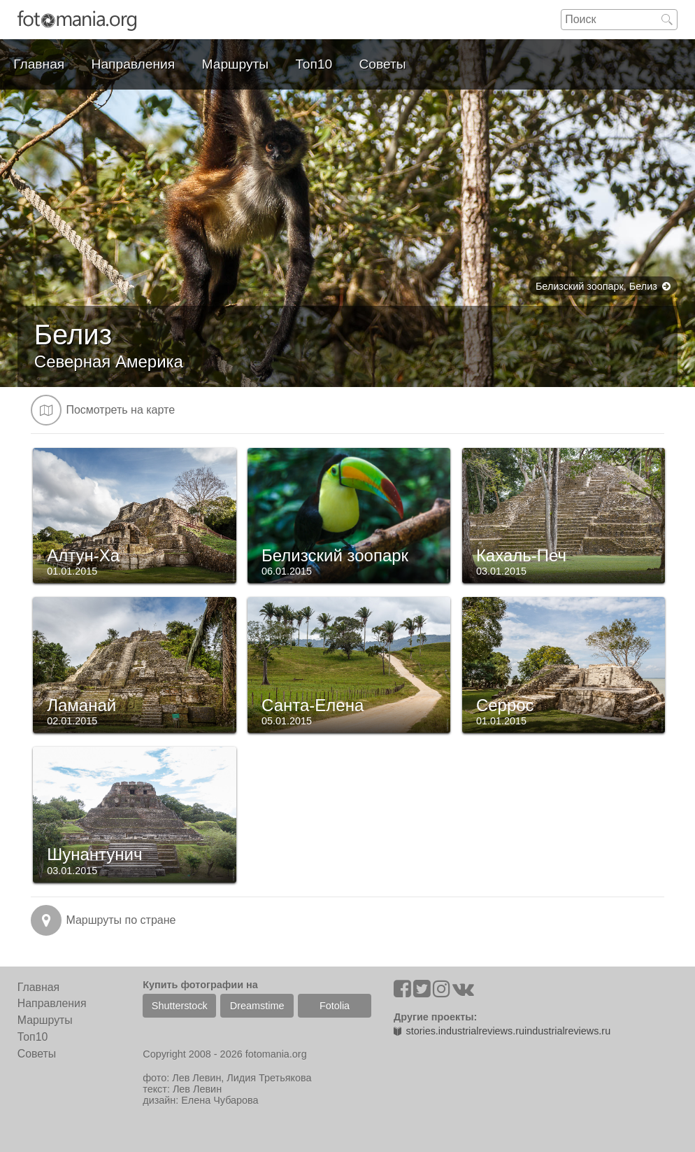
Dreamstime (257, 1005)
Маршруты (235, 64)
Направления (133, 64)
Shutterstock (180, 1005)
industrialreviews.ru (567, 1031)
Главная (38, 64)
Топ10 (314, 64)
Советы (382, 64)
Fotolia (335, 1005)
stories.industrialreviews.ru (459, 1031)
